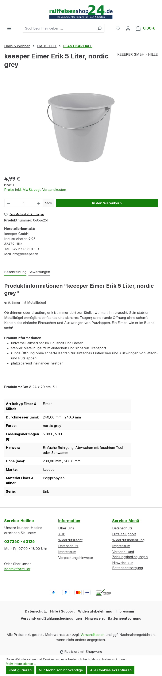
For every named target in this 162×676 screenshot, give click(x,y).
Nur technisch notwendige (61, 670)
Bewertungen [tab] (39, 272)
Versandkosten (92, 635)
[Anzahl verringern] (8, 203)
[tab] (15, 272)
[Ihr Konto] (128, 28)
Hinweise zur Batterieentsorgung (113, 618)
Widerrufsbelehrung (128, 540)
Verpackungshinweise (75, 558)
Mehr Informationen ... (21, 663)
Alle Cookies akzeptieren (111, 670)
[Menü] (9, 28)
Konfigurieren (20, 670)
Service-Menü (125, 520)
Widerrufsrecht (70, 540)
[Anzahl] (24, 203)
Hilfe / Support (124, 534)
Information (69, 520)
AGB (61, 534)
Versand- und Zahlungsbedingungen (51, 618)
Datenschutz (68, 546)
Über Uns (66, 528)
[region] (81, 126)
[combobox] (59, 28)
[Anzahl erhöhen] (38, 203)
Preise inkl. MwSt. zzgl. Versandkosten (35, 190)
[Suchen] (99, 28)
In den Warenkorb (107, 203)
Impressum (67, 552)
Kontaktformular (17, 569)
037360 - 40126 (19, 541)
